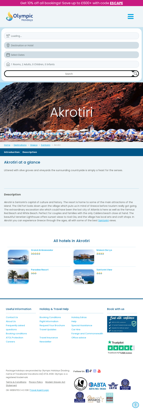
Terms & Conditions (16, 382)
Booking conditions (16, 333)
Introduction (12, 152)
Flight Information (49, 321)
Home (7, 145)
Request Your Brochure (52, 325)
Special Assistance (81, 325)
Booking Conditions (50, 317)
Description (30, 152)
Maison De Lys (104, 250)
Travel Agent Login (39, 390)
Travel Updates (48, 329)
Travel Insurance (49, 337)
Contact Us (12, 317)
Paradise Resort (40, 269)
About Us (11, 321)
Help (73, 321)
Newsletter (45, 341)
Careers (10, 341)
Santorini (45, 145)
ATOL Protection (14, 337)
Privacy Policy (36, 382)
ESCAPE (116, 3)
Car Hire (75, 329)
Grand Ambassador (42, 250)
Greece (33, 145)
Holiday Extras (79, 317)
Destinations (20, 145)
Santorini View (104, 269)
